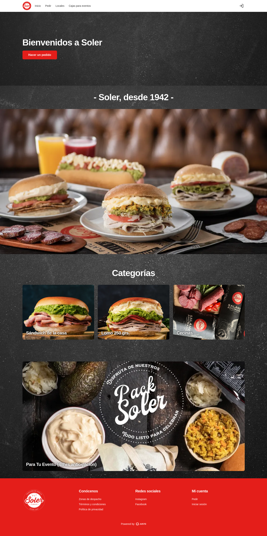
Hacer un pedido (39, 54)
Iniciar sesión (199, 504)
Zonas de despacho (90, 499)
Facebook (141, 504)
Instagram (141, 499)
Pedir (48, 5)
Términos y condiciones (92, 504)
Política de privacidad (91, 509)
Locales (60, 5)
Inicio (38, 5)
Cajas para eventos (80, 5)
